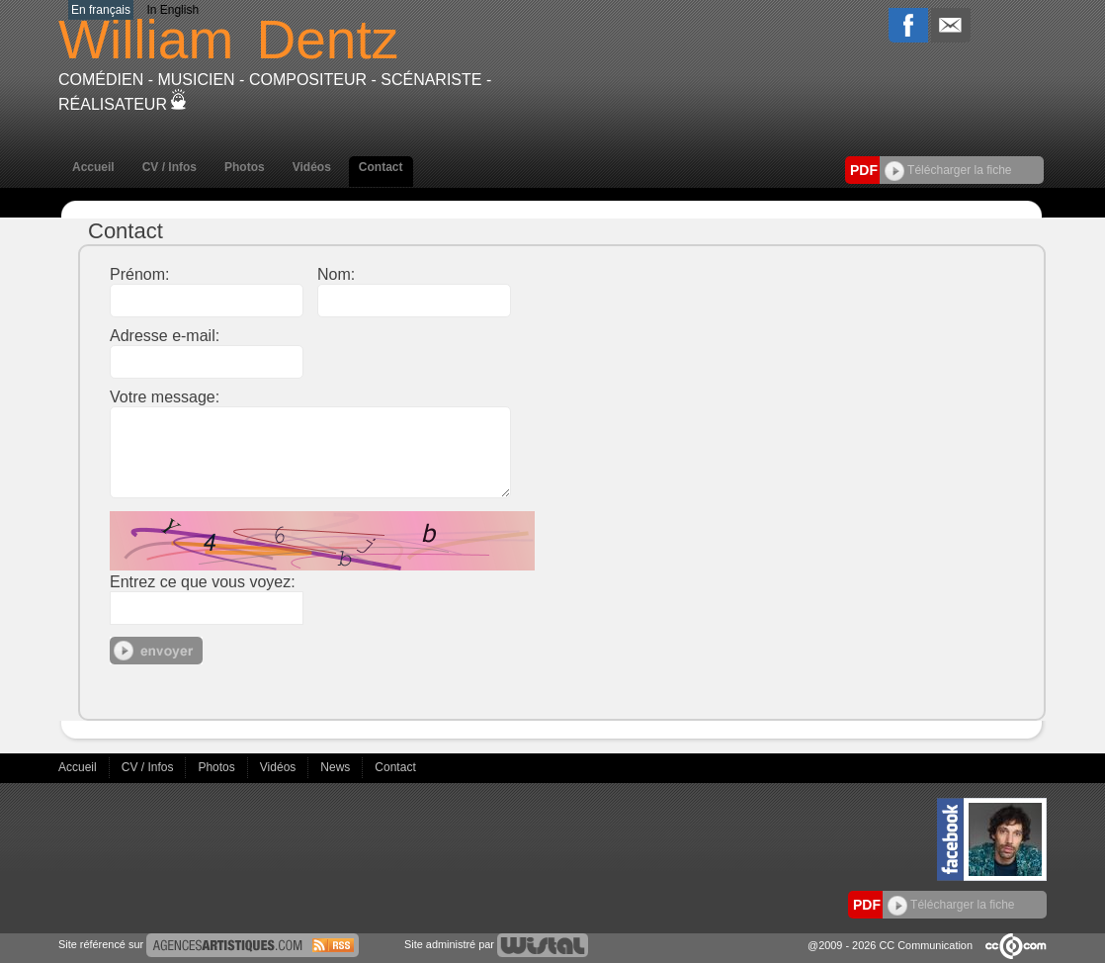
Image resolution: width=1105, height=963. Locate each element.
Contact (381, 167)
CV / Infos (169, 167)
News (336, 767)
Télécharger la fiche (948, 170)
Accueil (93, 167)
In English (172, 10)
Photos (244, 167)
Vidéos (312, 167)
